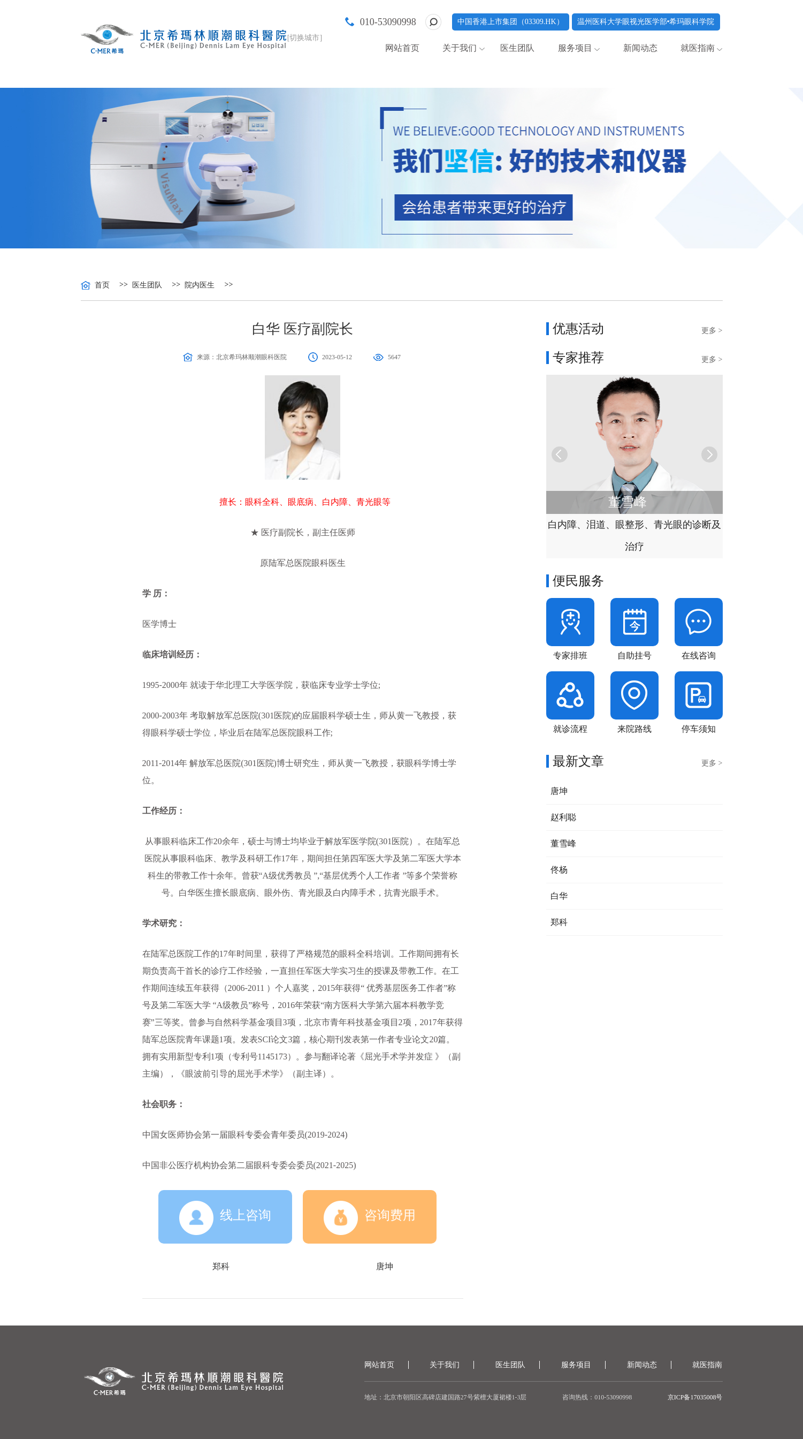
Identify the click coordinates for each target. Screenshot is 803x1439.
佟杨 (559, 869)
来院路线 (634, 728)
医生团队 (517, 47)
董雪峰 (563, 843)
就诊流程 (570, 728)
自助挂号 (634, 655)
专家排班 (570, 655)
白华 (559, 895)
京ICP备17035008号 (695, 1397)
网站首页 (402, 47)
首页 (102, 285)
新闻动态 (640, 47)
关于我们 (459, 47)
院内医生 (200, 285)
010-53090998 (388, 22)
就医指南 (697, 47)
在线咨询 (699, 655)
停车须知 (699, 728)
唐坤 (384, 1266)
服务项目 (575, 47)
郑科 (221, 1266)
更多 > (711, 331)
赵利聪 (563, 817)
